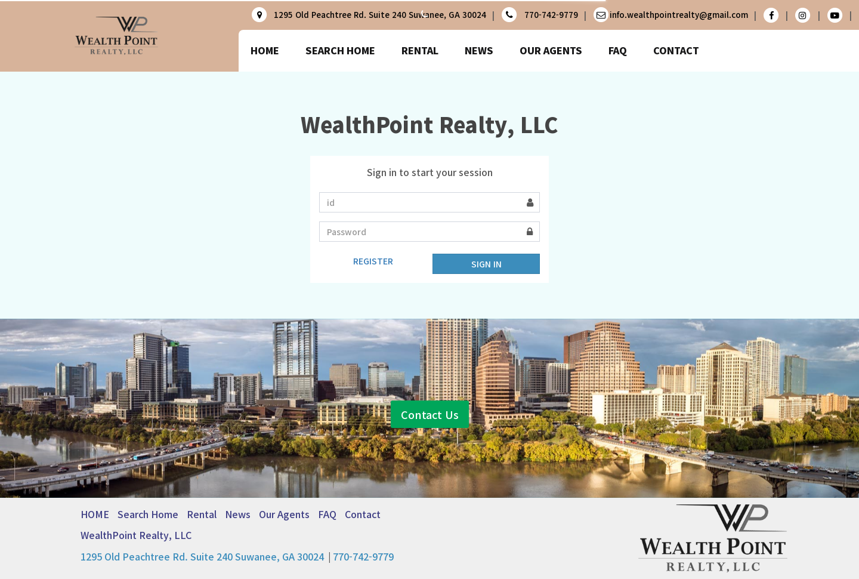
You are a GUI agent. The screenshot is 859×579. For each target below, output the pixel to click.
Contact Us (430, 393)
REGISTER (373, 261)
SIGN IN (486, 264)
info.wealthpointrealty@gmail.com (679, 14)
